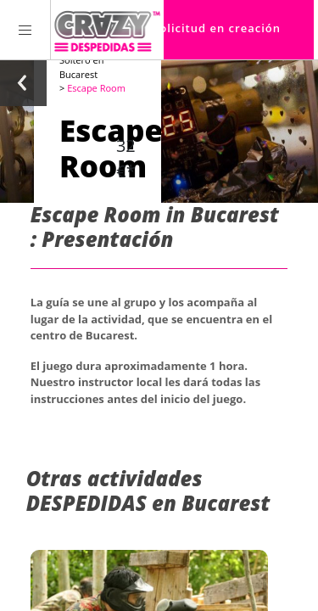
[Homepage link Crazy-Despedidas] (107, 29)
